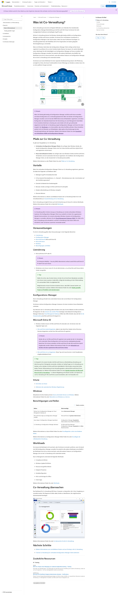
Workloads (45, 127)
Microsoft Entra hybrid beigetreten (46, 329)
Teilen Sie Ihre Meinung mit (77, 11)
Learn (34, 17)
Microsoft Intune (42, 17)
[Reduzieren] (21, 16)
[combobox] (12, 19)
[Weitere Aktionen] (83, 17)
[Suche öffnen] (109, 2)
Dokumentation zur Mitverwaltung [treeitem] (11, 22)
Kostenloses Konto (111, 6)
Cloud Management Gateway (51, 314)
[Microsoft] (3, 2)
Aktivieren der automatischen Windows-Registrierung (50, 387)
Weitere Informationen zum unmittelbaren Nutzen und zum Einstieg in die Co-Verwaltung (59, 549)
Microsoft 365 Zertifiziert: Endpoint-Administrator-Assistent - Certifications (51, 574)
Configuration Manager (54, 17)
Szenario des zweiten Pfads (52, 311)
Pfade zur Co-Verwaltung (67, 161)
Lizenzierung (39, 235)
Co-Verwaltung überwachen (102, 28)
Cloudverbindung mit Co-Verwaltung (53, 198)
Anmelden (114, 2)
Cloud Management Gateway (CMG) (65, 218)
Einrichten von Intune (41, 383)
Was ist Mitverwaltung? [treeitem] (9, 28)
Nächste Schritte (100, 30)
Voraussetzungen (100, 24)
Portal (103, 6)
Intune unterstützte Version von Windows (63, 395)
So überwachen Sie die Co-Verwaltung (64, 541)
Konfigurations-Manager (42, 237)
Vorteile (98, 22)
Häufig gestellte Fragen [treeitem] (9, 30)
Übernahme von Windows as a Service (59, 397)
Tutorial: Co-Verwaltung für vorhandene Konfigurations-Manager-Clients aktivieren (57, 552)
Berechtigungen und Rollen (43, 245)
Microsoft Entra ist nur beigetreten (46, 352)
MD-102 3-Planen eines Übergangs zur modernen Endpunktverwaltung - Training (52, 566)
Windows (38, 243)
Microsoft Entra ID (40, 239)
